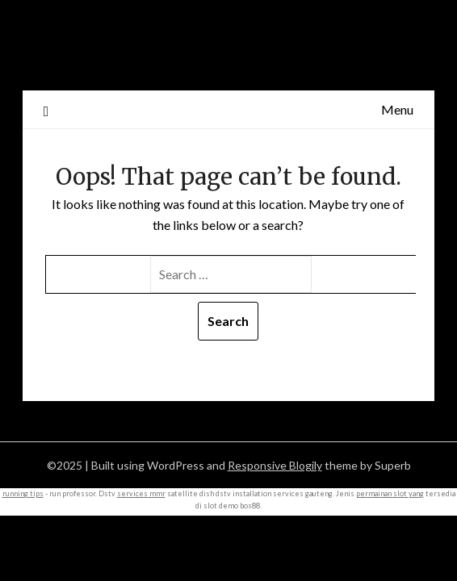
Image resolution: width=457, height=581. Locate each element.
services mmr (141, 493)
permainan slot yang (390, 493)
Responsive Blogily (275, 465)
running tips (23, 493)
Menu (397, 109)
